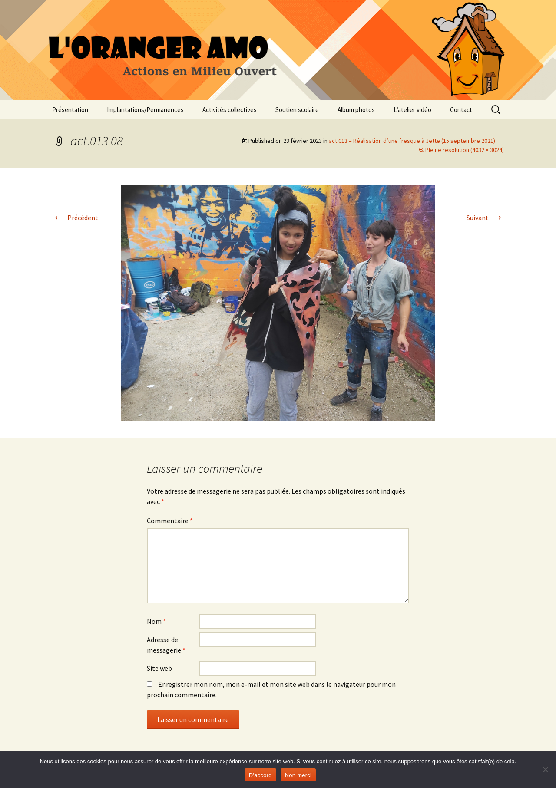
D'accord (260, 775)
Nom (156, 621)
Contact (461, 110)
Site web (159, 668)
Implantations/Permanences (145, 110)
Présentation (70, 110)
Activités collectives (229, 110)
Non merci (298, 775)
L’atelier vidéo (412, 110)
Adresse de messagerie (166, 644)
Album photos (356, 110)
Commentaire (170, 520)
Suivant (485, 217)
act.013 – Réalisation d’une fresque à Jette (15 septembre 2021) (412, 141)
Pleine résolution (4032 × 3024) (464, 150)
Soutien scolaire (297, 110)
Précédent (75, 217)
